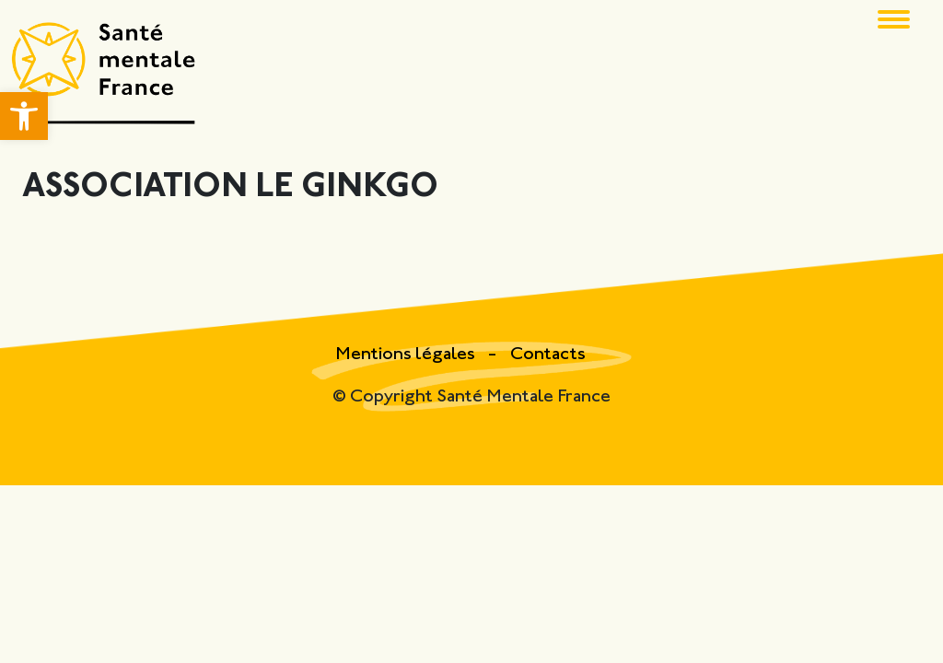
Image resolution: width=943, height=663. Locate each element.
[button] (24, 116)
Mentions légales (407, 355)
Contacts (548, 355)
